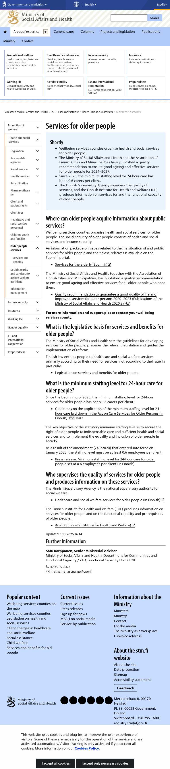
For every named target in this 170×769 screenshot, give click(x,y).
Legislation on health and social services (26, 620)
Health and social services (97, 112)
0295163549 (60, 566)
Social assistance (20, 637)
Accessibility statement (132, 679)
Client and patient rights (18, 203)
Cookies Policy (87, 748)
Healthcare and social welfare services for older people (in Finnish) (109, 499)
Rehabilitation (19, 183)
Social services (19, 169)
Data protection (126, 669)
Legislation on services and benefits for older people (97, 372)
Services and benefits (20, 260)
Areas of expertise (26, 31)
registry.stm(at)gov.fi (131, 723)
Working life (15, 319)
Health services (19, 176)
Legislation (17, 151)
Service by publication (78, 623)
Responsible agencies (17, 160)
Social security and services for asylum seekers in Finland (20, 276)
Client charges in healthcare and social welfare (29, 630)
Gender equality (18, 327)
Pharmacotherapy (20, 192)
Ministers (121, 610)
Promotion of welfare (16, 127)
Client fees (16, 212)
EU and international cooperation (16, 340)
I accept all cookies (56, 763)
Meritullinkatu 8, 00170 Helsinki (132, 700)
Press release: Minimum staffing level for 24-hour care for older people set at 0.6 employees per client (105, 461)
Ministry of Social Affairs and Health (26, 112)
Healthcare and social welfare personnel (20, 224)
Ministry (9, 41)
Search (154, 17)
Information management (18, 291)
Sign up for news (73, 613)
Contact (27, 41)
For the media (125, 626)
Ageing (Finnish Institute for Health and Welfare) (95, 525)
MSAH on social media (77, 618)
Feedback (125, 688)
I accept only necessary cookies (105, 763)
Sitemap (120, 674)
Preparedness (16, 352)
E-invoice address (128, 636)
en (52, 112)
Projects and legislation (117, 31)
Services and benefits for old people (29, 650)
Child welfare (17, 642)
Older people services (18, 248)
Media (162, 4)
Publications (150, 31)
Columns (87, 31)
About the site (125, 664)
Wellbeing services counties (29, 613)
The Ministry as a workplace (136, 630)
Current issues (64, 31)
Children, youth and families (19, 237)
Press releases (71, 608)
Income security (18, 302)
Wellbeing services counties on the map (31, 606)
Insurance (14, 311)
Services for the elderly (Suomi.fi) (83, 264)
